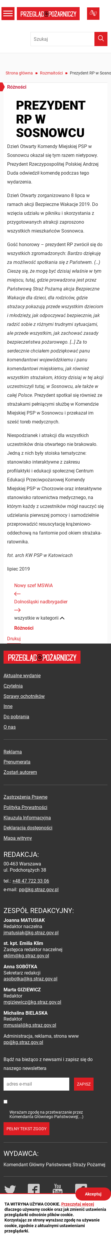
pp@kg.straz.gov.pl (39, 889)
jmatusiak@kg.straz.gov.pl (31, 932)
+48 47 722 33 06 (30, 881)
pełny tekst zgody (26, 1128)
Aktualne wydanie (22, 675)
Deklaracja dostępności (28, 828)
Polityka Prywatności (25, 807)
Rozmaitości (51, 73)
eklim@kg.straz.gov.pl (26, 956)
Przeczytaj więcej (77, 1204)
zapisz (84, 1084)
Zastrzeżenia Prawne (25, 797)
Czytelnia (13, 686)
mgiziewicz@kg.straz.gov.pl (32, 1002)
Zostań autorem (20, 772)
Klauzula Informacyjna (27, 818)
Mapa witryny (18, 838)
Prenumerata (17, 762)
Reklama (13, 752)
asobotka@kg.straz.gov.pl (30, 979)
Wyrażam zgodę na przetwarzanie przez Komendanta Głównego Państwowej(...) (46, 1114)
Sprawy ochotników (24, 696)
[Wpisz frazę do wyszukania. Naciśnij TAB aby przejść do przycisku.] (68, 39)
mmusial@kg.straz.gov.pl (30, 1025)
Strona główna (19, 73)
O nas (10, 727)
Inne (8, 706)
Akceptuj (93, 1194)
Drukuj (14, 638)
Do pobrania (16, 716)
